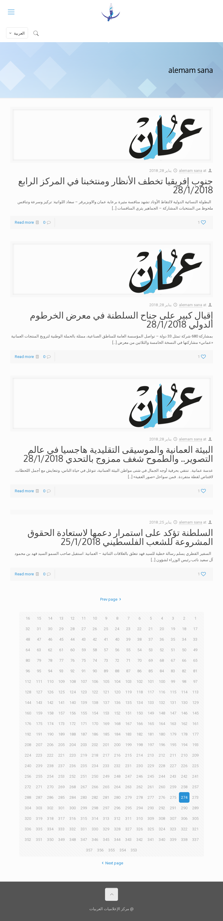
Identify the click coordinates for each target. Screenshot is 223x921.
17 (195, 629)
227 (173, 766)
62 (50, 650)
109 (61, 681)
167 (128, 723)
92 (72, 671)
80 (28, 660)
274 (184, 797)
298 (95, 808)
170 (95, 723)
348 (72, 839)
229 (151, 766)
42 (95, 639)
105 (106, 681)
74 (95, 660)
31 (39, 629)
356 (100, 850)
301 (61, 808)
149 (151, 713)
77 (61, 660)
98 (184, 681)
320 (28, 818)
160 (28, 713)
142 (50, 702)
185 (106, 734)
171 (84, 723)
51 (173, 650)
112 (28, 681)
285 (61, 797)
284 (72, 797)
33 (195, 639)
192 (28, 734)
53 (150, 650)
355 (111, 850)
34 (184, 639)
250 (95, 776)
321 (195, 829)
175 (39, 723)
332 (72, 829)
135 (128, 702)
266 (95, 787)
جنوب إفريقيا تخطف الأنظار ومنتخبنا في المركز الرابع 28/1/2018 (115, 185)
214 (139, 755)
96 (28, 671)
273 (195, 797)
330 (95, 829)
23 (128, 629)
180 (162, 734)
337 (195, 839)
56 (117, 650)
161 (195, 723)
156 (72, 713)
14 (50, 618)
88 (117, 671)
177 (195, 734)
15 (39, 618)
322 (184, 829)
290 (184, 808)
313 (106, 818)
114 (184, 692)
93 (61, 671)
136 (117, 702)
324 (162, 829)
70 (139, 660)
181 (151, 734)
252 (72, 776)
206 (50, 744)
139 (84, 702)
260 (162, 787)
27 (83, 629)
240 (28, 766)
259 (173, 787)
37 (150, 639)
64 (28, 650)
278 (139, 797)
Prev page (111, 599)
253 (61, 776)
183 (128, 734)
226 (184, 766)
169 (106, 723)
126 (50, 692)
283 (84, 797)
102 (139, 681)
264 (117, 787)
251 (84, 776)
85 (150, 671)
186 (95, 734)
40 (117, 639)
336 (28, 829)
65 (195, 660)
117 (151, 692)
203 (84, 744)
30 (50, 629)
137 (106, 702)
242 (184, 776)
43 (83, 639)
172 (72, 723)
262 (139, 787)
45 (61, 639)
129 (195, 702)
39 (128, 639)
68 (162, 660)
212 (162, 755)
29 (61, 629)
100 (162, 681)
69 (150, 660)
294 (139, 808)
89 (106, 671)
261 (151, 787)
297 (106, 808)
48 (28, 639)
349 (61, 839)
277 (151, 797)
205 (61, 744)
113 (195, 692)
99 (173, 681)
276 (162, 797)
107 (84, 681)
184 (117, 734)
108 (72, 681)
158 (50, 713)
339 (173, 839)
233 (106, 766)
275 (173, 797)
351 (39, 839)
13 (61, 618)
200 (117, 744)
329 (106, 829)
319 (39, 818)
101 (151, 681)
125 (61, 692)
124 (72, 692)
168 (117, 723)
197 (151, 744)
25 (106, 629)
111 (39, 681)
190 (50, 734)
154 (95, 713)
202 (95, 744)
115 (173, 692)
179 (173, 734)
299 (84, 808)
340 (162, 839)
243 (173, 776)
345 (106, 839)
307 (173, 818)
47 (39, 639)
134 (139, 702)
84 (162, 671)
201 (106, 744)
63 (39, 650)
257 (195, 787)
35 (173, 639)
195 (173, 744)
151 (128, 713)
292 (162, 808)
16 (28, 618)
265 (106, 787)
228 (162, 766)
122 (95, 692)
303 (39, 808)
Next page (111, 863)
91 (83, 671)
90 (95, 671)
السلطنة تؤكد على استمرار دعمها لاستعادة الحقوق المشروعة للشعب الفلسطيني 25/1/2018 (120, 537)
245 (151, 776)
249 (106, 776)
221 (61, 755)
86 (139, 671)
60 (72, 650)
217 (106, 755)
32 (28, 629)
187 (84, 734)
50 (184, 650)
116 (162, 692)
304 (28, 808)
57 (106, 650)
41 (106, 639)
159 (39, 713)
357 (89, 850)
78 (50, 660)
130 (184, 702)
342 (139, 839)
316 (72, 818)
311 (128, 818)
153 (106, 713)
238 (50, 766)
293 (151, 808)
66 (184, 660)
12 (72, 618)
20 (162, 629)
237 (61, 766)
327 (128, 829)
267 (84, 787)
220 (72, 755)
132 (162, 702)
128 (28, 692)
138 (95, 702)
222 (50, 755)
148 (162, 713)
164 (162, 723)
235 (84, 766)
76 (72, 660)
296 (117, 808)
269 (61, 787)
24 (117, 629)
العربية (16, 33)
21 (150, 629)
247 (128, 776)
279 (128, 797)
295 (128, 808)
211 (173, 755)
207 (39, 744)
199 (128, 744)
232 (117, 766)
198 (139, 744)
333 (61, 829)
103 (128, 681)
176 (28, 723)
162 (184, 723)
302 (50, 808)
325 (151, 829)
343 (128, 839)
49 (195, 650)
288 (28, 797)
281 (106, 797)
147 (173, 713)
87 (128, 671)
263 (128, 787)
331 (84, 829)
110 (50, 681)
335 (39, 829)
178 (184, 734)
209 (195, 755)
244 (162, 776)
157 (61, 713)
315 (84, 818)
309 (151, 818)
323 (173, 829)
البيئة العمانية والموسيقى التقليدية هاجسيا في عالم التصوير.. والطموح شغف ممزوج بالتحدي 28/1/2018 (118, 453)
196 (162, 744)
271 (39, 787)
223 (39, 755)
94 (50, 671)
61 (61, 650)
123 (84, 692)
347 (84, 839)
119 (128, 692)
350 (50, 839)
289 (195, 808)
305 (195, 818)
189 (61, 734)
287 (39, 797)
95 (39, 671)
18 (184, 629)
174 (50, 723)
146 (184, 713)
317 (61, 818)
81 (195, 671)
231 (128, 766)
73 (106, 660)
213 (151, 755)
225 (195, 766)
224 (28, 755)
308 (162, 818)
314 (95, 818)
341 (151, 839)
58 (95, 650)
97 (195, 681)
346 (95, 839)
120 (117, 692)
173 (61, 723)
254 (50, 776)
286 (50, 797)
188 (72, 734)
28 (72, 629)
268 (72, 787)
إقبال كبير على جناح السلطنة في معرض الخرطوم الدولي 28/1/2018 (121, 319)
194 (184, 744)
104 (117, 681)
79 (39, 660)
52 (162, 650)
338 (184, 839)
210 (184, 755)
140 (72, 702)
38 (139, 639)
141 (61, 702)
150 (139, 713)
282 (95, 797)
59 (83, 650)
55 (128, 650)
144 (28, 702)
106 (95, 681)
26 (95, 629)
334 (50, 829)
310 (139, 818)
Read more (24, 222)
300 (72, 808)
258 (184, 787)
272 (28, 787)
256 (28, 776)
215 (128, 755)
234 (95, 766)
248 (117, 776)
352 (28, 839)
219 (84, 755)
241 (195, 776)
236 (72, 766)
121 (106, 692)
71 (128, 660)
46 (50, 639)
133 (151, 702)
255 (39, 776)
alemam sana (190, 170)
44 (72, 639)
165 (151, 723)
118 (139, 692)
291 (173, 808)
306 (184, 818)
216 (117, 755)
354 (122, 850)
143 (39, 702)
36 (162, 639)
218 (95, 755)
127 (39, 692)
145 (195, 713)
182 (139, 734)
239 (39, 766)
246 (139, 776)
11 (83, 618)
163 (173, 723)
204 (72, 744)
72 (117, 660)
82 (184, 671)
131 (173, 702)
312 (117, 818)
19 (173, 629)
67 (173, 660)
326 (139, 829)
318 (50, 818)
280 (117, 797)
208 (28, 744)
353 (134, 850)
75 (83, 660)
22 (139, 629)
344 (117, 839)
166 (139, 723)
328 (117, 829)
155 (84, 713)
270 (50, 787)
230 (139, 766)
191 (39, 734)
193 (195, 744)
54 (139, 650)
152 (117, 713)
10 (95, 618)
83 (173, 671)
